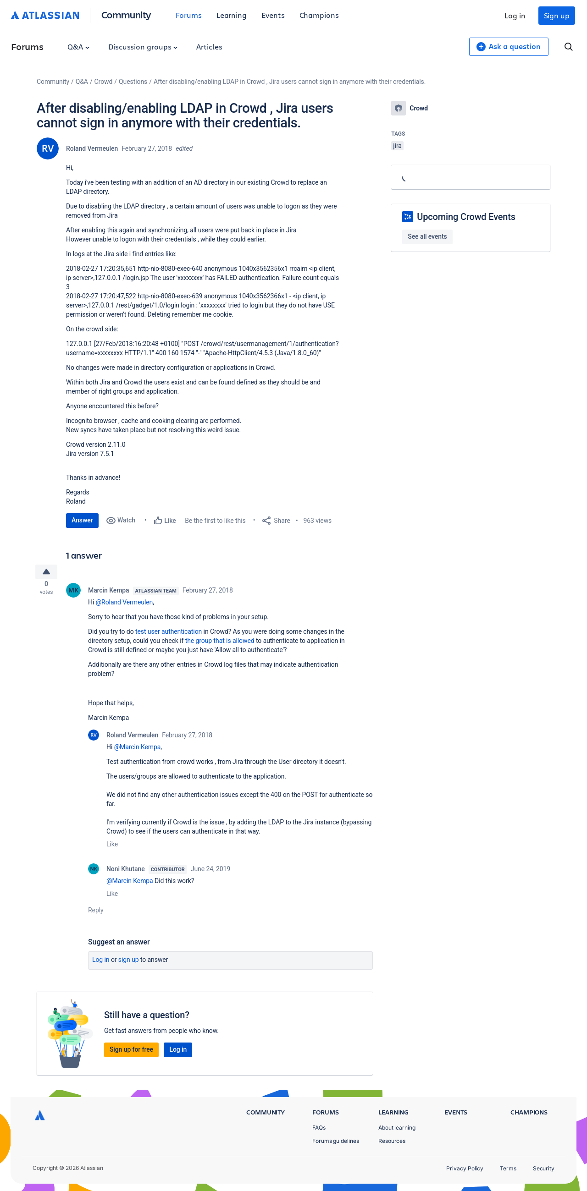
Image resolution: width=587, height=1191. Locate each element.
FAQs (319, 1127)
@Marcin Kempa (137, 750)
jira (397, 145)
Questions (133, 81)
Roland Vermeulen (92, 148)
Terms (508, 1168)
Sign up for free (131, 1053)
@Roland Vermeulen (124, 605)
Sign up (557, 15)
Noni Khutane (125, 872)
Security (543, 1168)
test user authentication (168, 635)
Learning (231, 15)
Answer (82, 520)
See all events (427, 236)
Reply (96, 913)
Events (273, 15)
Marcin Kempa (108, 594)
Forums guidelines (335, 1140)
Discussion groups (143, 46)
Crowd (103, 81)
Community (126, 14)
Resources (391, 1140)
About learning (396, 1127)
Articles (209, 46)
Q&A (78, 46)
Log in (515, 15)
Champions (319, 15)
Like (112, 847)
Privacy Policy (464, 1168)
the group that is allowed (220, 644)
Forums (189, 15)
